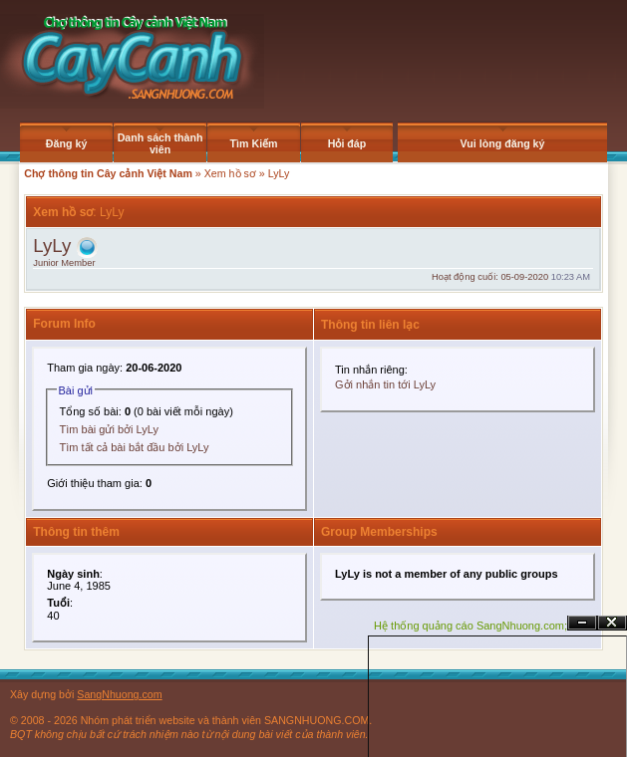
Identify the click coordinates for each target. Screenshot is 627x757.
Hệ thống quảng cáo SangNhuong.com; (470, 625)
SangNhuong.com (119, 694)
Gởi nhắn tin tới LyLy (385, 384)
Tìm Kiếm (254, 143)
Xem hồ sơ (230, 173)
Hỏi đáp (347, 143)
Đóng (612, 623)
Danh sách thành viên (160, 143)
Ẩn (582, 623)
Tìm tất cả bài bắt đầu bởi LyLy (134, 447)
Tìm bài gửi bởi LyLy (109, 429)
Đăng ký (66, 143)
